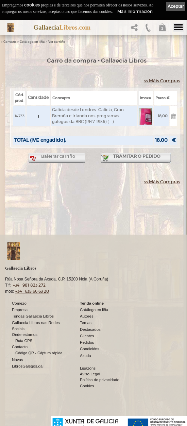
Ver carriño (56, 42)
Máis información (135, 11)
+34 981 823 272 (29, 285)
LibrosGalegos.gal (28, 366)
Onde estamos (24, 335)
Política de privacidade (99, 380)
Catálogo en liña (32, 42)
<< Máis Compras (162, 81)
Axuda (85, 356)
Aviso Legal (90, 374)
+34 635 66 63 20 (32, 291)
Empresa (20, 310)
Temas (85, 323)
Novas (17, 360)
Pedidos (87, 342)
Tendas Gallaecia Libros (33, 316)
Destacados (90, 329)
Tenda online (92, 303)
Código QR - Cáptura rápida (39, 353)
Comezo (9, 42)
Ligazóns (88, 368)
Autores (87, 316)
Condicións (89, 349)
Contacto (20, 347)
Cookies (87, 386)
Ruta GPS (23, 341)
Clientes (87, 336)
